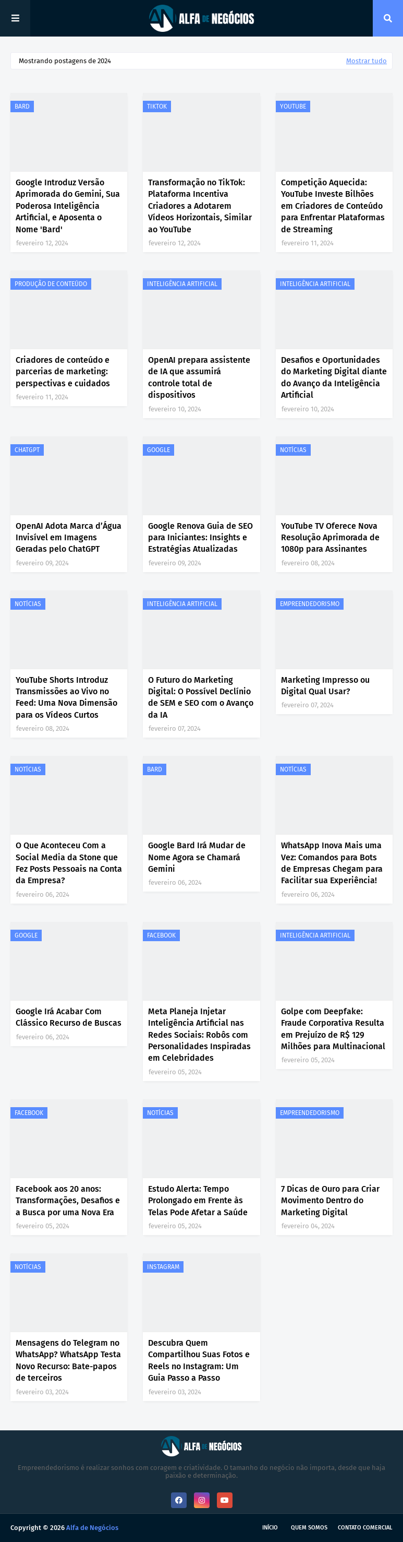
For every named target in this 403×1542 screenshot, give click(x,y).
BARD (22, 106)
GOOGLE (158, 450)
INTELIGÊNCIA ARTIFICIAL (182, 284)
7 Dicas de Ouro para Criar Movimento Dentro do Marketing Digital (330, 1200)
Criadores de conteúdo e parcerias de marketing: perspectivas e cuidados (63, 371)
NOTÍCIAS (293, 450)
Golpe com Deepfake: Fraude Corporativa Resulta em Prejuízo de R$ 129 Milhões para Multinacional (333, 1028)
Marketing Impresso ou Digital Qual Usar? (325, 685)
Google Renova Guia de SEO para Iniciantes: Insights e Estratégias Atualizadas (200, 537)
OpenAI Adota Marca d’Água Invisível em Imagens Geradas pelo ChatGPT (68, 537)
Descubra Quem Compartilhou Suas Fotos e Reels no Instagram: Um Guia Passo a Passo (199, 1360)
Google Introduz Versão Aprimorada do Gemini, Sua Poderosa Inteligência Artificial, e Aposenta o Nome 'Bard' (68, 205)
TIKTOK (157, 106)
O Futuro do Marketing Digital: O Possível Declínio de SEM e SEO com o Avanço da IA (200, 697)
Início (270, 1527)
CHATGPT (27, 450)
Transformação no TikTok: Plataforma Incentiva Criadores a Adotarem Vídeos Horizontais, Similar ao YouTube (200, 205)
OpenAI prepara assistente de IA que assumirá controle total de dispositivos (199, 377)
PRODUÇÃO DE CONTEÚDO (51, 284)
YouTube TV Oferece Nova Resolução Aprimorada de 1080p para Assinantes (330, 537)
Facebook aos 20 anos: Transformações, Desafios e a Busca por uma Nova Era (68, 1200)
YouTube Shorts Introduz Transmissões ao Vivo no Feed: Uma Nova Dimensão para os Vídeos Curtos (66, 697)
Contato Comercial (365, 1527)
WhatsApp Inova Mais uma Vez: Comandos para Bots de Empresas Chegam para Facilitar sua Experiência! (332, 862)
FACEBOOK (161, 935)
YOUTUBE (293, 106)
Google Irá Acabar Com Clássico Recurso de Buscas (68, 1017)
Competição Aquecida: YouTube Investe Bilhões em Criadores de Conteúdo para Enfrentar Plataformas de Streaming (333, 205)
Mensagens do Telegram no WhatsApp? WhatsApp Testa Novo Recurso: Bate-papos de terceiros (68, 1360)
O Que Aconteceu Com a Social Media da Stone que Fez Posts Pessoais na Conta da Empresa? (69, 862)
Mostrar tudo (366, 61)
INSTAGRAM (163, 1267)
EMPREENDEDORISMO (309, 604)
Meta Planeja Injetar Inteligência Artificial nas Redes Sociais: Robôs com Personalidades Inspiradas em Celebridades (199, 1034)
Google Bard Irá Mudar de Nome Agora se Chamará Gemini (197, 857)
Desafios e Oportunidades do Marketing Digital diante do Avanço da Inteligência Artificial (334, 377)
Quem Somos (309, 1527)
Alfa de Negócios (92, 1528)
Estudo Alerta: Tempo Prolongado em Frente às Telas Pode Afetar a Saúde (198, 1200)
